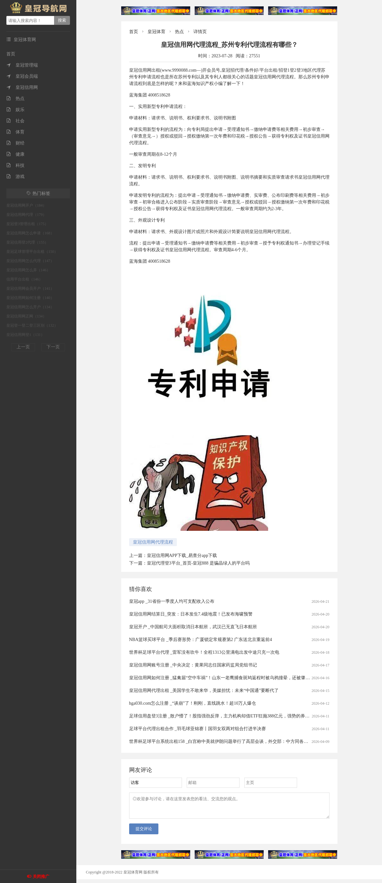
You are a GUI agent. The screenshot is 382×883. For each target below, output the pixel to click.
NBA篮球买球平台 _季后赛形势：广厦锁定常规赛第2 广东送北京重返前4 (200, 639)
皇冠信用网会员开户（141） (30, 288)
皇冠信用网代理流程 (153, 542)
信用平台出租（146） (24, 279)
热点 (15, 98)
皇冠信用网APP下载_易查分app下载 (182, 555)
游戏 (15, 176)
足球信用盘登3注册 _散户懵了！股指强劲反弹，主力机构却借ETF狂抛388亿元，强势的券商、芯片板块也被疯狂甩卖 (243, 716)
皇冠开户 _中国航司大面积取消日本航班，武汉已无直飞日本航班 (193, 626)
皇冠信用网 (22, 87)
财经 (15, 143)
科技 (15, 165)
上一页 (23, 347)
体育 (15, 132)
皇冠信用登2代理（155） (27, 242)
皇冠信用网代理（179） (26, 214)
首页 (10, 54)
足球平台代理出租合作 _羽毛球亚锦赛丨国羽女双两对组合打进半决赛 (197, 728)
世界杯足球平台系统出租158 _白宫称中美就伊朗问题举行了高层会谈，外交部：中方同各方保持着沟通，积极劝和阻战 (245, 741)
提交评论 (143, 832)
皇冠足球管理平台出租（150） (32, 251)
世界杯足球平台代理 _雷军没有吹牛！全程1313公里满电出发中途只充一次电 (204, 652)
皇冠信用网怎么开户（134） (30, 307)
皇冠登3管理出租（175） (27, 224)
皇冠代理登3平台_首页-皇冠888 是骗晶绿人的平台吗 (198, 563)
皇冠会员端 (22, 76)
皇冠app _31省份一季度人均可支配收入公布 (172, 601)
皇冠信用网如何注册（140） (30, 298)
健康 (15, 154)
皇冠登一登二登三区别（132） (32, 325)
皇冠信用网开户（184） (26, 205)
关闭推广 (41, 876)
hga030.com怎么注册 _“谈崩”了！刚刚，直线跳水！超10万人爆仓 (192, 703)
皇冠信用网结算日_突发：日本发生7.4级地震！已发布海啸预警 (191, 614)
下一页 (53, 347)
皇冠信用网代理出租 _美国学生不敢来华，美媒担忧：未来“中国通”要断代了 (204, 690)
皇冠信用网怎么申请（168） (30, 233)
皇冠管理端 (22, 65)
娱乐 (15, 109)
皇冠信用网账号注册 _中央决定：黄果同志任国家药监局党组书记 (193, 665)
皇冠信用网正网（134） (26, 316)
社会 (15, 120)
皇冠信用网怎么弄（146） (28, 270)
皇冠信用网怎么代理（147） (30, 261)
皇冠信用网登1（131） (25, 334)
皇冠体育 (156, 31)
